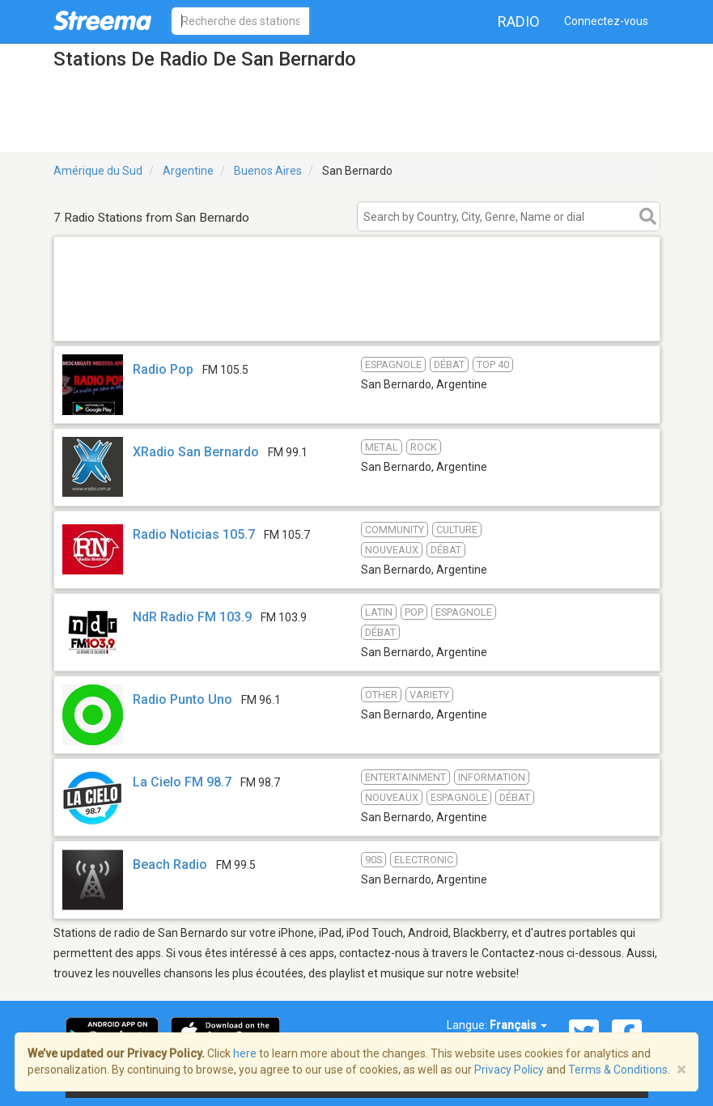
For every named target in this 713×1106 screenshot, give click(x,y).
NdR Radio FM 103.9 (192, 617)
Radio (519, 21)
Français (518, 1025)
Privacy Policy (509, 1069)
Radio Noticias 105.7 (194, 534)
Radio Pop (163, 369)
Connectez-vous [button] (606, 21)
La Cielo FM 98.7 (182, 782)
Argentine (188, 170)
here (245, 1053)
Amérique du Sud (97, 170)
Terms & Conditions (618, 1069)
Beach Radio (170, 864)
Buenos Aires (268, 170)
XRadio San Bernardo (196, 452)
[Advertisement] (356, 320)
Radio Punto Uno (182, 699)
